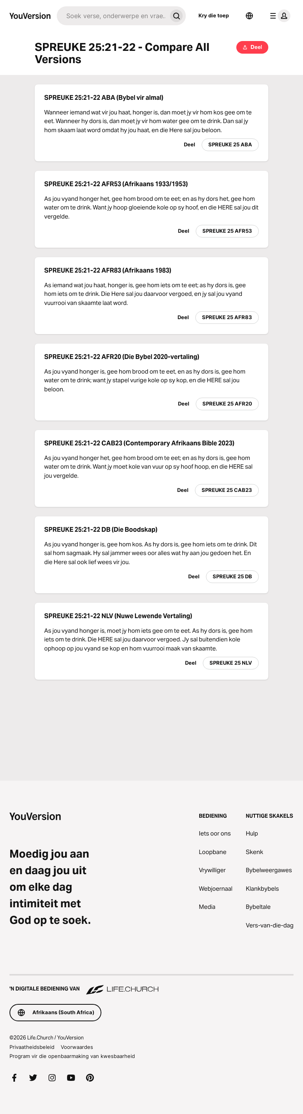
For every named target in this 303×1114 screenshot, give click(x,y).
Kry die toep (213, 15)
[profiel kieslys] (279, 16)
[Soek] (112, 15)
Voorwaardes (77, 1047)
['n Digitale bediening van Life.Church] (151, 985)
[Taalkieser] (249, 16)
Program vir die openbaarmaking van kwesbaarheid (72, 1056)
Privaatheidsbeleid (31, 1047)
